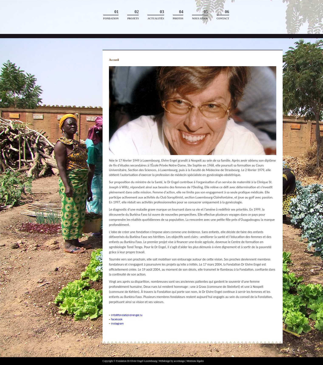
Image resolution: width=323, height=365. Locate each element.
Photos (178, 15)
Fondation (110, 15)
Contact (223, 15)
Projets (133, 15)
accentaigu (179, 360)
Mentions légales (195, 360)
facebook (117, 319)
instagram (117, 323)
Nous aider (200, 15)
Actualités (155, 15)
